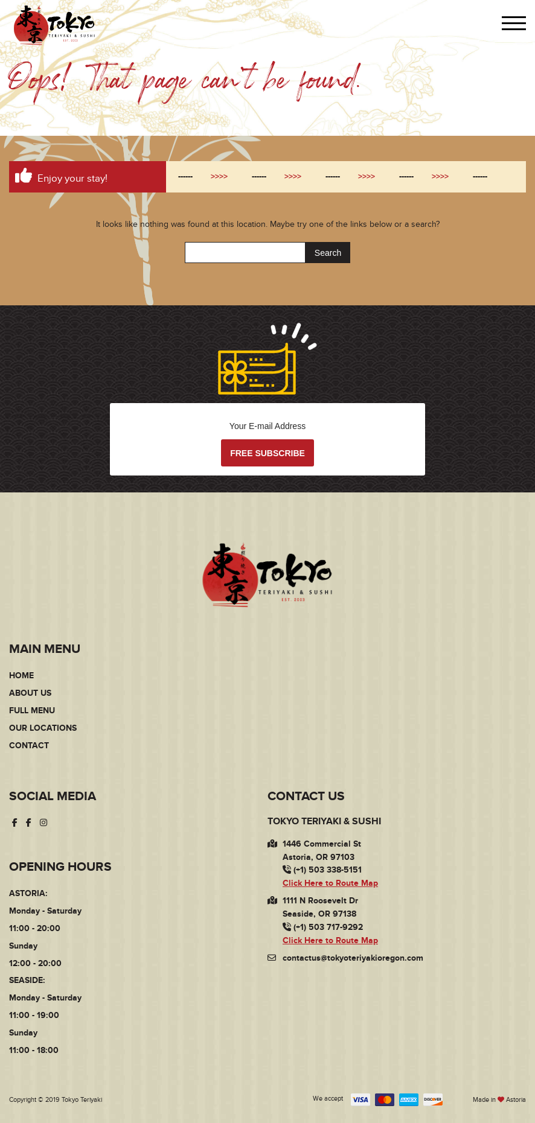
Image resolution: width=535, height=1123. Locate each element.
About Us (30, 693)
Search (328, 253)
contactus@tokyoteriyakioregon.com (353, 958)
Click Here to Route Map (330, 883)
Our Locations (43, 728)
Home (21, 675)
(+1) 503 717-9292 (323, 927)
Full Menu (32, 710)
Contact (29, 745)
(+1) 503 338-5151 (322, 870)
